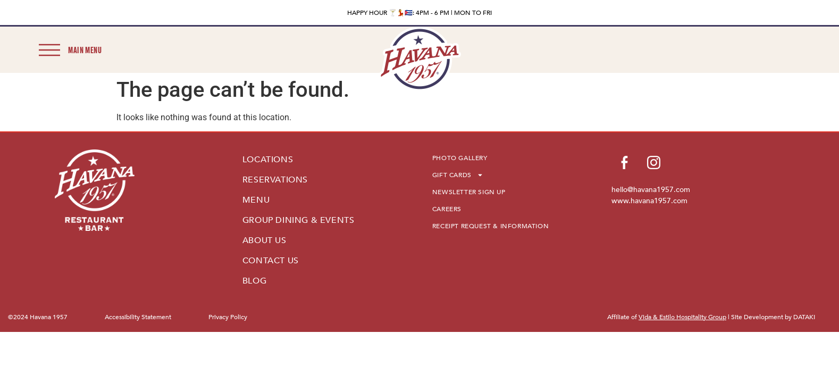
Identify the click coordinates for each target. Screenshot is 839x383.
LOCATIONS (267, 159)
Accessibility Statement (138, 317)
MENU (256, 200)
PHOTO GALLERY (460, 158)
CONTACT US (270, 261)
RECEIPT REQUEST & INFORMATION (490, 226)
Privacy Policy (227, 317)
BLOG (254, 281)
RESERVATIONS (275, 180)
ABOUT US (264, 240)
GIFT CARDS (457, 175)
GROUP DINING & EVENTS (298, 220)
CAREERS (447, 209)
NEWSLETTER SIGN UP (469, 192)
